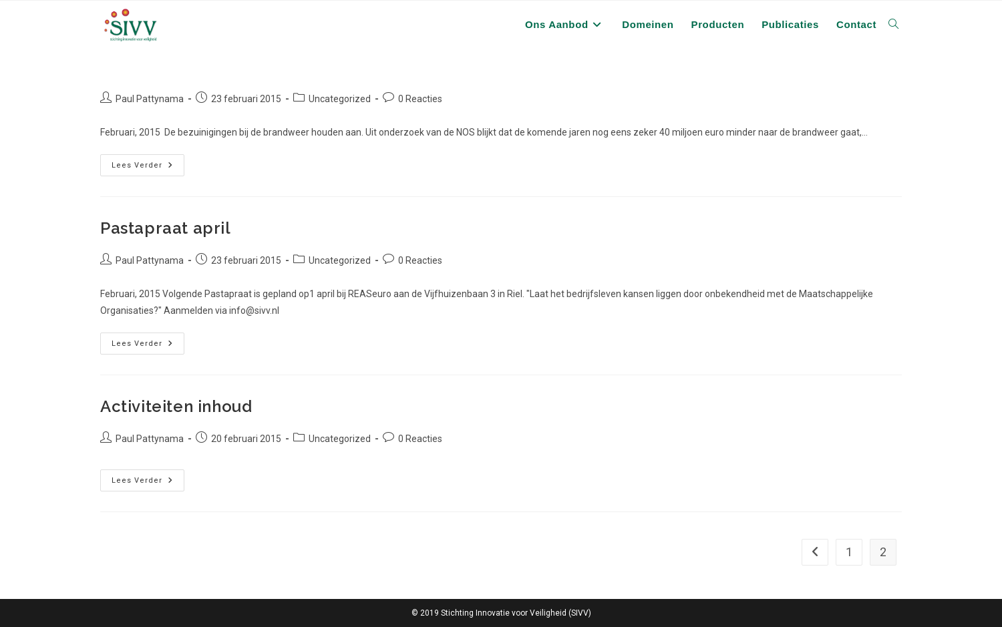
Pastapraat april (165, 228)
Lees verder (142, 165)
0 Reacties (420, 98)
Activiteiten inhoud (176, 406)
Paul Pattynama (150, 98)
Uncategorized (340, 98)
